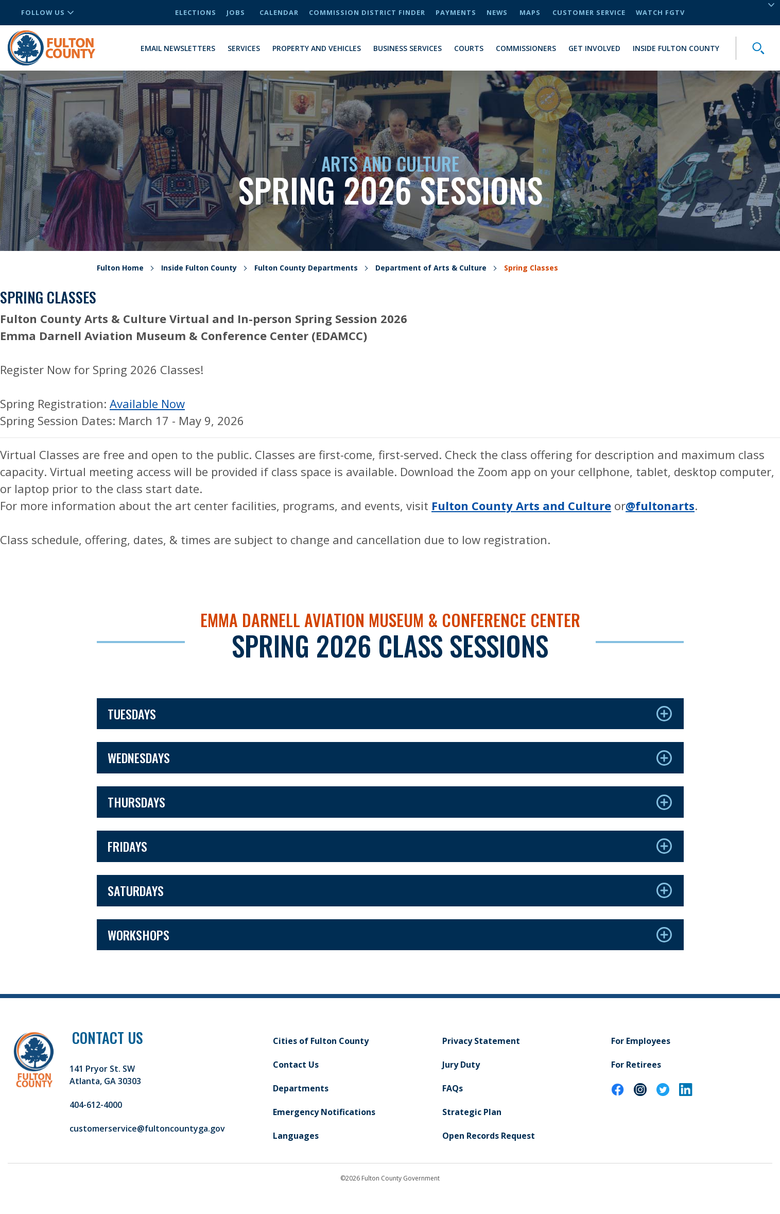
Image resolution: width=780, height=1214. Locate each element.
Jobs (236, 12)
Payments (456, 12)
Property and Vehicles (316, 48)
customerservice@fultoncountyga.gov (147, 1128)
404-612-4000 (96, 1104)
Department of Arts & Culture (431, 268)
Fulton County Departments (306, 268)
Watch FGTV (660, 12)
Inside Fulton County (676, 48)
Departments (300, 1088)
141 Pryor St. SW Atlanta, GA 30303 (105, 1075)
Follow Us (47, 12)
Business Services (407, 48)
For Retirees (636, 1064)
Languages (296, 1135)
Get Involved (594, 48)
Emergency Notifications (324, 1112)
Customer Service (589, 12)
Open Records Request (488, 1135)
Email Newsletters (178, 48)
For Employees (640, 1041)
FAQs (452, 1088)
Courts (468, 48)
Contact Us (296, 1064)
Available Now (147, 403)
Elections (195, 12)
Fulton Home (120, 268)
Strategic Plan (471, 1112)
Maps (530, 12)
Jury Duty (461, 1064)
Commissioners (526, 48)
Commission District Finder (367, 12)
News (497, 12)
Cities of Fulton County (321, 1041)
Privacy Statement (481, 1041)
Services (244, 48)
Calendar (279, 12)
